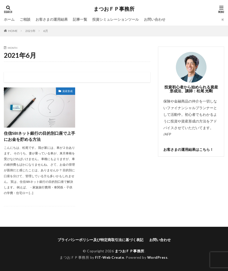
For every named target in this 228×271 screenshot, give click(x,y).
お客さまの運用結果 (52, 19)
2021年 (30, 31)
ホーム (9, 19)
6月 (45, 31)
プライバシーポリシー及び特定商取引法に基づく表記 (100, 240)
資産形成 (67, 91)
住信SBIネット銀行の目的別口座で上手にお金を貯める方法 (37, 136)
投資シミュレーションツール (115, 19)
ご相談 (25, 19)
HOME (13, 31)
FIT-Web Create (109, 257)
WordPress (157, 257)
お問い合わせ (154, 19)
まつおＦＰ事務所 (114, 9)
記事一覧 (80, 19)
